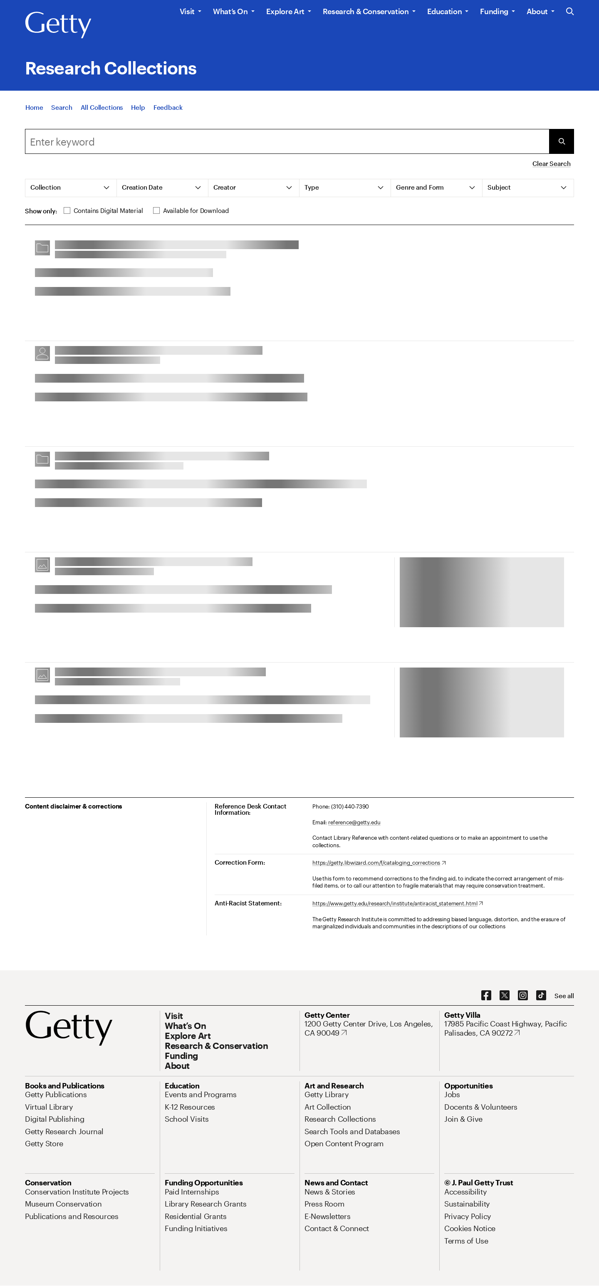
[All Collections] (102, 107)
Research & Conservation (366, 11)
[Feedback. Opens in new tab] (168, 107)
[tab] (71, 188)
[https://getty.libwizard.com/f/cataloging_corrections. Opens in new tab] (379, 863)
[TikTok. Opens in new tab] (541, 995)
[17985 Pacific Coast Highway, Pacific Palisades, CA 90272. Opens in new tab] (509, 1028)
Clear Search (551, 163)
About (537, 11)
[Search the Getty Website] (570, 11)
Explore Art (285, 11)
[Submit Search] (561, 141)
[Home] (34, 107)
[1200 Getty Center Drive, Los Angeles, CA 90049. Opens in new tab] (369, 1028)
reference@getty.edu (354, 822)
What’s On (230, 11)
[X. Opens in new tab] (505, 995)
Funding (494, 11)
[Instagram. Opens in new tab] (523, 995)
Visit (187, 11)
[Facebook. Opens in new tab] (486, 995)
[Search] (61, 107)
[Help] (138, 107)
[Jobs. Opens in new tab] (452, 1094)
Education (444, 11)
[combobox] (287, 141)
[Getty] (58, 25)
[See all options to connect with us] (564, 996)
